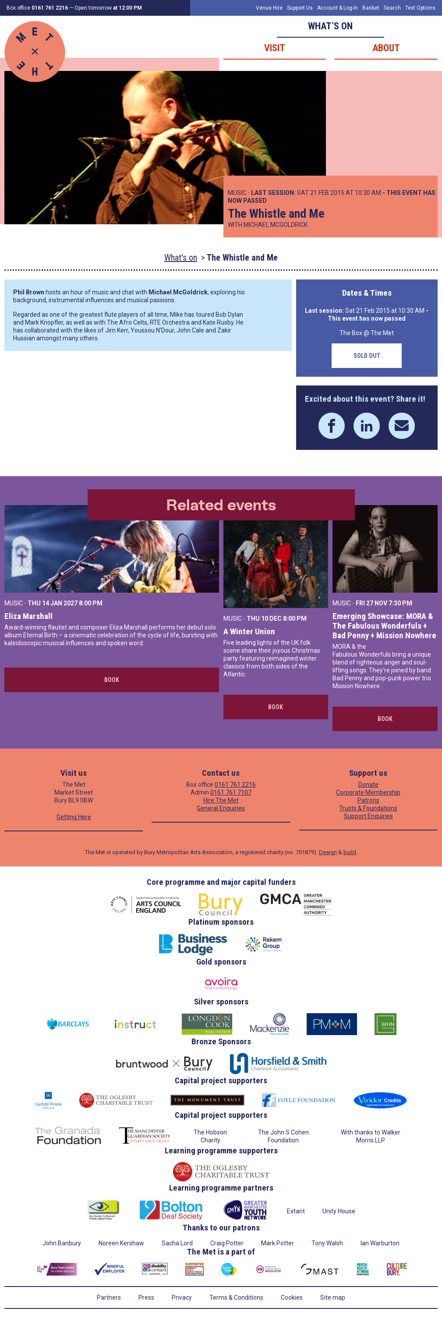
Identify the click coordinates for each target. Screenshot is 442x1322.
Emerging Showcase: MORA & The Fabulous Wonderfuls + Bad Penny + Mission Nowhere (384, 625)
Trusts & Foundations (368, 808)
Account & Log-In (337, 8)
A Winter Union (249, 631)
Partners (109, 1297)
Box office (37, 8)
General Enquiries (221, 808)
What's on (180, 257)
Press (146, 1297)
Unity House (338, 1211)
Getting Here (74, 816)
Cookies (292, 1297)
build (349, 852)
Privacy (182, 1297)
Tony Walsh (327, 1243)
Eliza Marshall (28, 616)
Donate (368, 784)
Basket (370, 8)
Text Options (420, 8)
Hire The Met (221, 800)
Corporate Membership (368, 792)
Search (392, 8)
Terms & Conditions (236, 1297)
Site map (332, 1297)
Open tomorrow (108, 8)
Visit (274, 47)
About (386, 47)
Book (111, 679)
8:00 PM (91, 603)
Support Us (300, 8)
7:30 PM (400, 603)
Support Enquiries (368, 816)
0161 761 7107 (230, 792)
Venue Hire (269, 8)
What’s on (330, 26)
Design (328, 852)
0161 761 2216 (235, 784)
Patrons (368, 800)
